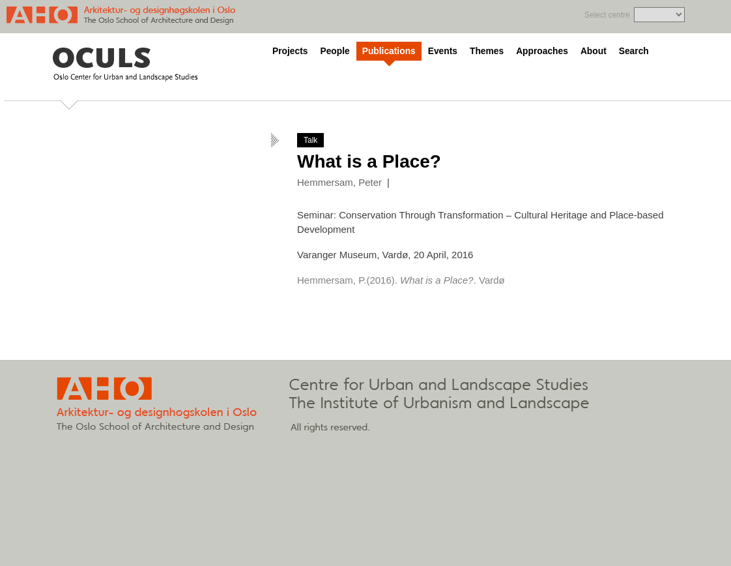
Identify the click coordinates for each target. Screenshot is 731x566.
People (334, 51)
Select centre (607, 15)
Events (442, 51)
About (593, 51)
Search (634, 51)
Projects (290, 51)
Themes (487, 51)
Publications (389, 51)
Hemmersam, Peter (339, 182)
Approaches (542, 51)
